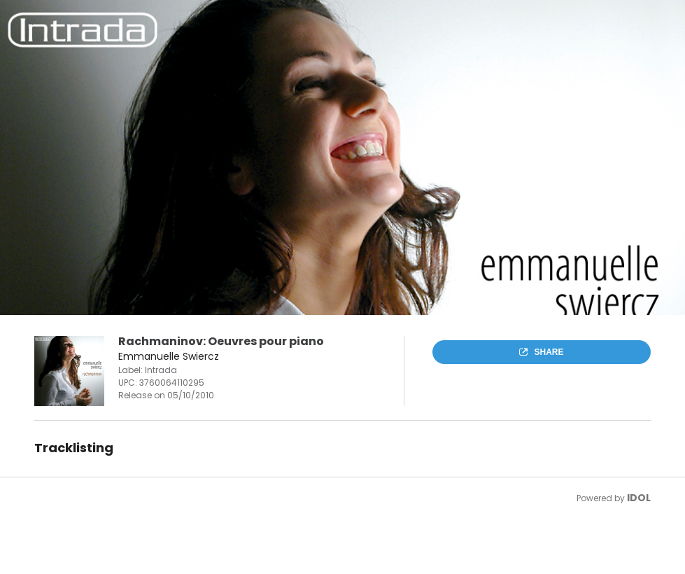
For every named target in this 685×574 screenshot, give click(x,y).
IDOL (639, 498)
